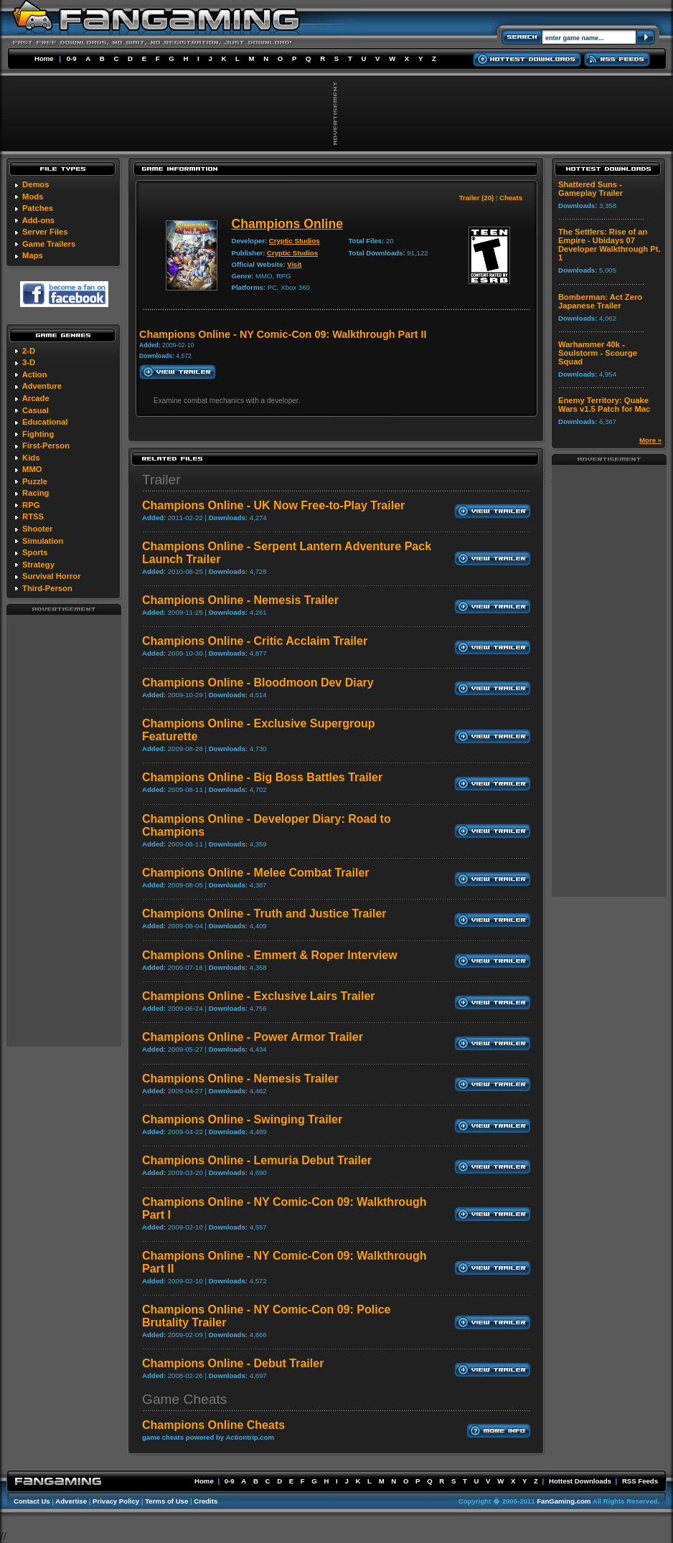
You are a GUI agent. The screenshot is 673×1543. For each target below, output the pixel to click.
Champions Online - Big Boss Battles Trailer (262, 777)
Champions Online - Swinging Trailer (242, 1119)
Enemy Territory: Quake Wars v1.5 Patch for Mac (604, 404)
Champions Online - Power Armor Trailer (252, 1037)
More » (650, 440)
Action (34, 374)
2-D (28, 350)
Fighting (38, 434)
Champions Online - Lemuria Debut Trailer (257, 1160)
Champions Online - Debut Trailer (233, 1363)
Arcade (36, 398)
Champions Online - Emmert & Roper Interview (269, 955)
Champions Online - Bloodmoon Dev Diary (258, 682)
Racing (35, 493)
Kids (30, 457)
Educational (44, 421)
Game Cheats (184, 1399)
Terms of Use (166, 1501)
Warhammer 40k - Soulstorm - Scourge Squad (597, 353)
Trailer (161, 479)
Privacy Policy (116, 1501)
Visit (294, 264)
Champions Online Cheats (213, 1425)
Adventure (42, 386)
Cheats (510, 198)
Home (44, 58)
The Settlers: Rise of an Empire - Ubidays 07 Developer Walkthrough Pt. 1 (609, 244)
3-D (28, 362)
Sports (34, 552)
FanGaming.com (563, 1501)
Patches (37, 208)
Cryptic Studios (294, 241)
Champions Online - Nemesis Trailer (240, 600)
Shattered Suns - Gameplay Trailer (590, 188)
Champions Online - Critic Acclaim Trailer (254, 641)
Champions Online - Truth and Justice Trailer (264, 913)
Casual (35, 410)
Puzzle (34, 481)
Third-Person (47, 588)
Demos (35, 184)
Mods (32, 196)
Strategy (38, 564)
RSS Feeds (640, 1481)
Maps (32, 255)
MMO (32, 469)
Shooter (37, 528)
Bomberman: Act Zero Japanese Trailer (600, 301)
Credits (205, 1501)
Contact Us (32, 1501)
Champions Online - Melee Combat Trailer (256, 873)
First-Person (46, 445)
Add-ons (38, 220)
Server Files (44, 231)
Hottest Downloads (580, 1481)
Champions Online (287, 224)
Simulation (42, 541)
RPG (30, 505)
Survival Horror (51, 576)
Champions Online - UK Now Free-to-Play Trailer (273, 505)
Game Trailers (48, 244)
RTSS (33, 516)
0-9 (72, 58)
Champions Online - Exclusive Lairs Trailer (258, 996)
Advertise (71, 1501)
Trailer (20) (476, 198)
